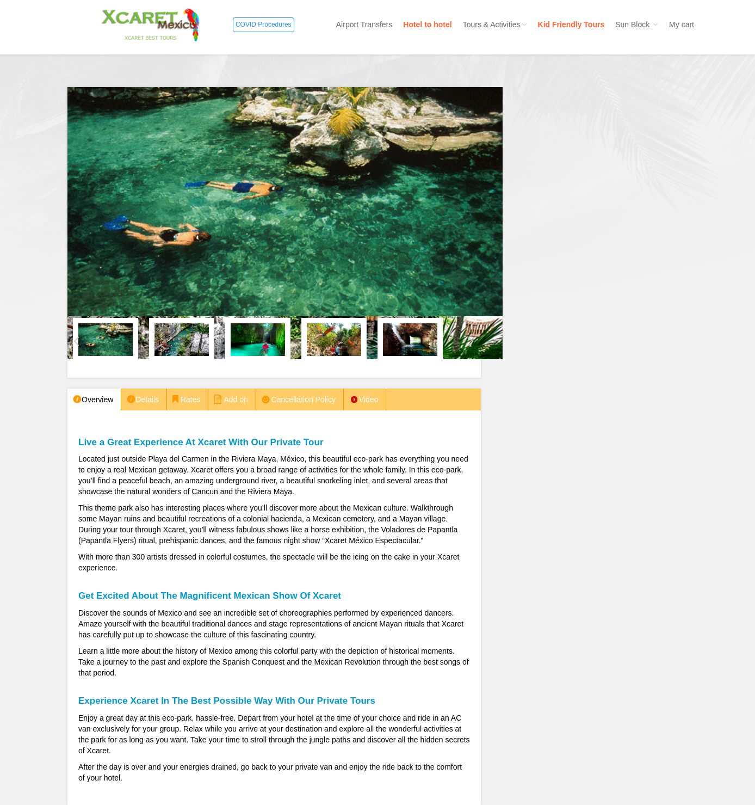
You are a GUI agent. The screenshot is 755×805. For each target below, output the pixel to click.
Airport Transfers (364, 24)
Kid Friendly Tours (571, 24)
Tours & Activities (495, 24)
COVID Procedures (264, 24)
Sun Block (636, 24)
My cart (681, 24)
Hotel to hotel (427, 24)
